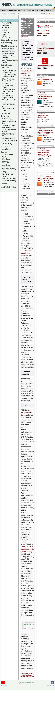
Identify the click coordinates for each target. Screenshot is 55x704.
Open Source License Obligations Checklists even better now (44, 96)
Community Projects (6, 145)
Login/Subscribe (48, 10)
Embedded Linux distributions (42, 116)
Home (19, 10)
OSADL (17, 14)
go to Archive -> (49, 194)
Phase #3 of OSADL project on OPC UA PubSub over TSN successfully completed (44, 153)
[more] (52, 90)
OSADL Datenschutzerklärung (9, 177)
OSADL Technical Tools (9, 141)
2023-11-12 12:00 (41, 92)
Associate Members (8, 51)
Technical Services (5, 114)
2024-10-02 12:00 (41, 77)
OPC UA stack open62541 (27, 251)
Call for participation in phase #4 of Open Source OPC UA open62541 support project (45, 132)
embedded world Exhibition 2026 (45, 31)
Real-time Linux (7, 119)
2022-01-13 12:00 (41, 148)
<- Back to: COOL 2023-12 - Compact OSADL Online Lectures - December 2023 (27, 675)
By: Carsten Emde (24, 36)
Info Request (6, 37)
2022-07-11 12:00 (41, 128)
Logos (4, 35)
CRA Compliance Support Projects (7, 97)
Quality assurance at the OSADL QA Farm (9, 126)
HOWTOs (5, 162)
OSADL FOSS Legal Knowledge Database (9, 80)
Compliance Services (6, 66)
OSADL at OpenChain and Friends (45, 48)
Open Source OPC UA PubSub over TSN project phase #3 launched (45, 178)
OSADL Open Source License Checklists (9, 76)
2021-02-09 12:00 (41, 174)
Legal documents (7, 174)
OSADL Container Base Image (9, 101)
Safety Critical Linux (8, 138)
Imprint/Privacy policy (31, 10)
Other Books (6, 159)
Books (4, 152)
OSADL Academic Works (7, 156)
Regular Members (8, 49)
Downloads (6, 165)
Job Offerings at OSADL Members (10, 61)
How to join (6, 25)
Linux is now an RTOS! (45, 79)
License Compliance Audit (8, 105)
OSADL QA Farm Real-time (9, 122)
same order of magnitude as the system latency (27, 549)
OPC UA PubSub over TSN (9, 135)
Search (4, 183)
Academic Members (8, 53)
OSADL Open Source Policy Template (9, 71)
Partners (5, 30)
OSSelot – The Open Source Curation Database (8, 91)
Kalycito (24, 73)
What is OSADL (7, 23)
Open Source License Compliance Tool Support (9, 85)
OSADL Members (9, 46)
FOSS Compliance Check (8, 109)
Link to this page (50, 685)
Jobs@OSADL (6, 32)
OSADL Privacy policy (9, 181)
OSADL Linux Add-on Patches (9, 131)
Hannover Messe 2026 (45, 65)
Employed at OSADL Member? (8, 57)
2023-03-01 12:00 (41, 113)
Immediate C (6, 149)
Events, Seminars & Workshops (9, 41)
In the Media (6, 28)
